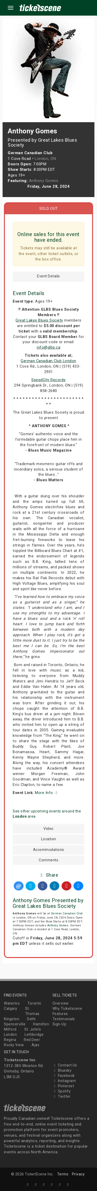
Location (48, 839)
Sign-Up (59, 1024)
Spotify (62, 1091)
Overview (61, 1003)
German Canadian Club (67, 913)
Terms (63, 1174)
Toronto (34, 1003)
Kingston (11, 1019)
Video (48, 829)
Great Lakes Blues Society (39, 320)
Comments (48, 860)
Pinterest (63, 1086)
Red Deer (32, 1040)
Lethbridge (34, 1034)
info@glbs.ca (48, 347)
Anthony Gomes (58, 925)
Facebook (64, 1075)
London (10, 1034)
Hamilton (41, 1024)
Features (60, 1014)
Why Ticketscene (67, 1008)
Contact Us (65, 1065)
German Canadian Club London (48, 361)
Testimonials (64, 1019)
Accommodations (48, 850)
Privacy (78, 1174)
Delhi (31, 1019)
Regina (10, 1040)
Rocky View (14, 1045)
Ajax (35, 1045)
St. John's (32, 1029)
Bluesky (62, 1070)
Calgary (10, 1008)
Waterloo (12, 1003)
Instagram (64, 1081)
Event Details (48, 276)
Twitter (62, 1096)
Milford (10, 1029)
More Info (47, 792)
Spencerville (14, 1024)
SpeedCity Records (48, 380)
